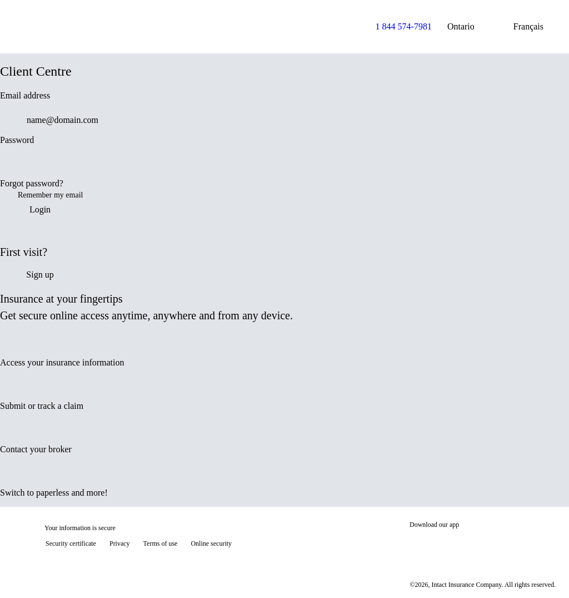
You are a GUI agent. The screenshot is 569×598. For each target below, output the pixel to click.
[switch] (553, 164)
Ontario (469, 26)
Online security (211, 543)
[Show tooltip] (544, 573)
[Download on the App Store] (443, 544)
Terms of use (160, 543)
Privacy (119, 543)
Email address (25, 95)
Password (17, 140)
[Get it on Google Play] (518, 544)
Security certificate (71, 543)
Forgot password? (31, 183)
